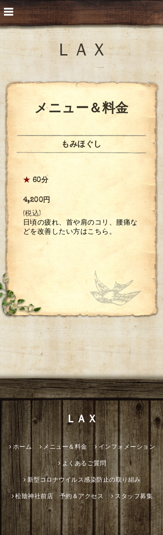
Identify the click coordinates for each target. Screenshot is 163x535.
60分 (41, 180)
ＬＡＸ (81, 52)
